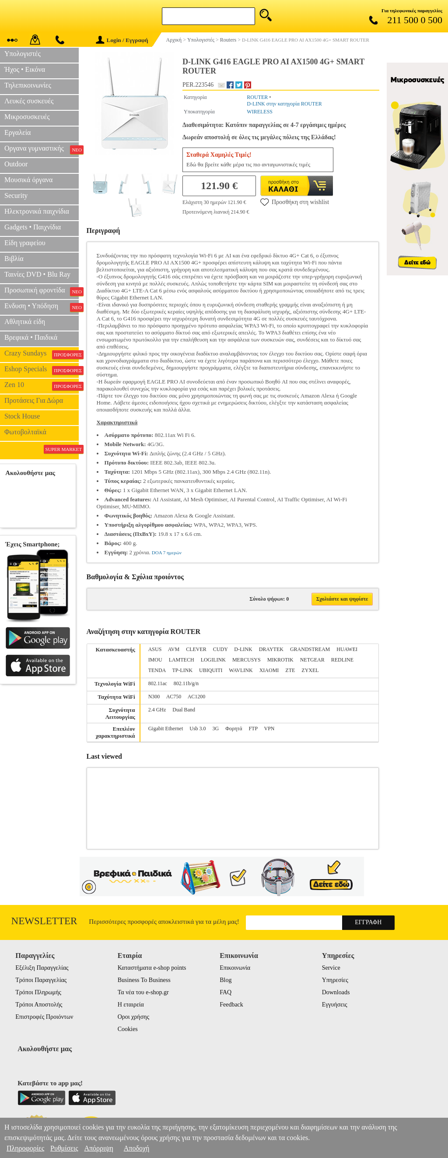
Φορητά (233, 728)
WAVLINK (240, 670)
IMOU (155, 660)
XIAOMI (269, 670)
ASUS (155, 649)
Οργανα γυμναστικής (41, 149)
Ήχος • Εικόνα (24, 69)
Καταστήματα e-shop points (152, 967)
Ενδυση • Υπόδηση (41, 307)
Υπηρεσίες (335, 980)
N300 (154, 696)
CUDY (220, 649)
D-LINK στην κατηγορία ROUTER (284, 104)
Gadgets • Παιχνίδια (32, 227)
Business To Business (144, 980)
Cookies (128, 1029)
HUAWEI (346, 649)
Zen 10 (41, 386)
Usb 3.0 (197, 728)
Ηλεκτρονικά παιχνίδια (36, 211)
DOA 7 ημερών (167, 552)
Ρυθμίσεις (64, 1148)
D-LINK (243, 649)
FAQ (225, 992)
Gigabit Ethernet (165, 728)
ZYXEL (309, 670)
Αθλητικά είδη (24, 321)
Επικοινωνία (235, 967)
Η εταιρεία (131, 1004)
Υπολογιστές (22, 53)
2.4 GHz (157, 710)
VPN (269, 728)
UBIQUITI (210, 670)
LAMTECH (181, 660)
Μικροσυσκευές (27, 116)
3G (216, 728)
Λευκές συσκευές (28, 101)
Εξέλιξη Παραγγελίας (41, 967)
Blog (225, 980)
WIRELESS (260, 112)
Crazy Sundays (41, 354)
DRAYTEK (271, 649)
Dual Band (183, 710)
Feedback (231, 1004)
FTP (252, 728)
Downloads (336, 992)
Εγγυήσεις (334, 1004)
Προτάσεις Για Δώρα (33, 400)
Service (331, 967)
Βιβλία (14, 258)
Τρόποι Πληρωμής (38, 992)
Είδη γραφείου (25, 242)
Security (16, 195)
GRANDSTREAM (310, 649)
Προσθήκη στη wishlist (294, 202)
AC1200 (197, 696)
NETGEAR (312, 660)
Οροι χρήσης (133, 1017)
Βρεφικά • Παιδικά (30, 337)
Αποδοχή (137, 1148)
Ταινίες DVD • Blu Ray (37, 274)
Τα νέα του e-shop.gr (143, 992)
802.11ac (157, 683)
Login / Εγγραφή (122, 40)
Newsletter (44, 920)
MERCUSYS (246, 660)
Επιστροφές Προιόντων (44, 1017)
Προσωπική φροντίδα (41, 291)
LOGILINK (213, 660)
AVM (173, 649)
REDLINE (342, 660)
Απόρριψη (98, 1148)
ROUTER (257, 97)
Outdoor (16, 164)
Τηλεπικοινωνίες (27, 85)
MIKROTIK (280, 660)
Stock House (22, 416)
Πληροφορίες (25, 1148)
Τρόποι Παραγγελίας (40, 980)
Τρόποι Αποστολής (38, 1004)
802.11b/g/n (186, 683)
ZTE (290, 670)
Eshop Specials (41, 370)
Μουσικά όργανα (28, 179)
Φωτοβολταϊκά (25, 432)
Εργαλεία (17, 132)
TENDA (157, 670)
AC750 (174, 696)
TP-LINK (182, 670)
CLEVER (196, 649)
